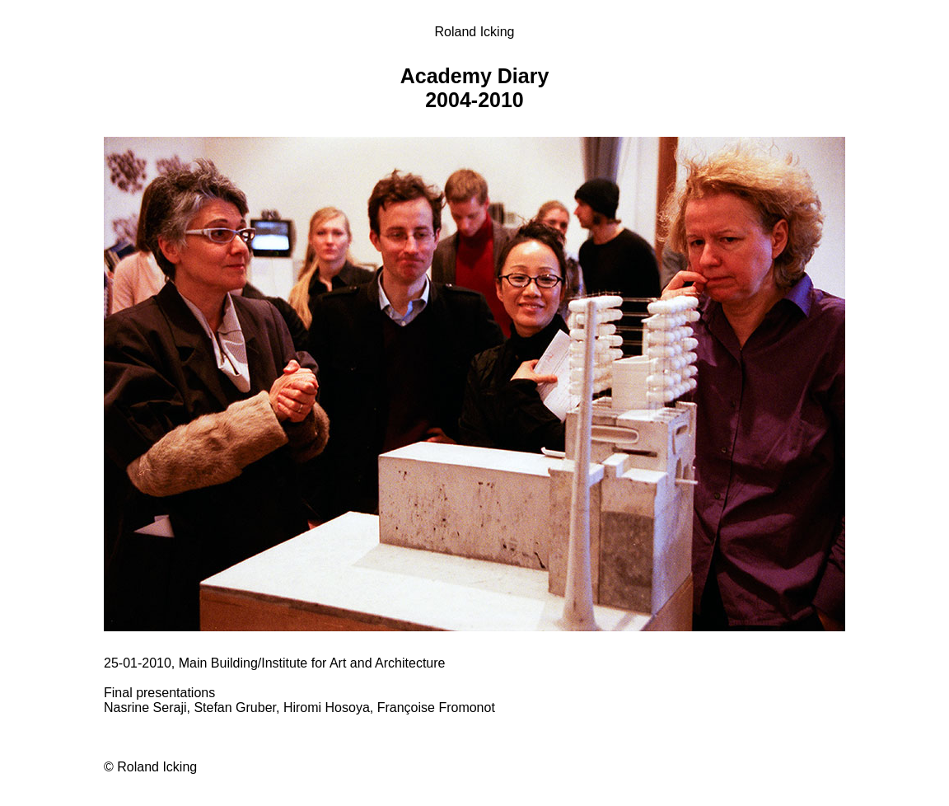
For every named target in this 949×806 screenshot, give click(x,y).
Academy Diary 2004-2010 (474, 87)
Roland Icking (475, 32)
